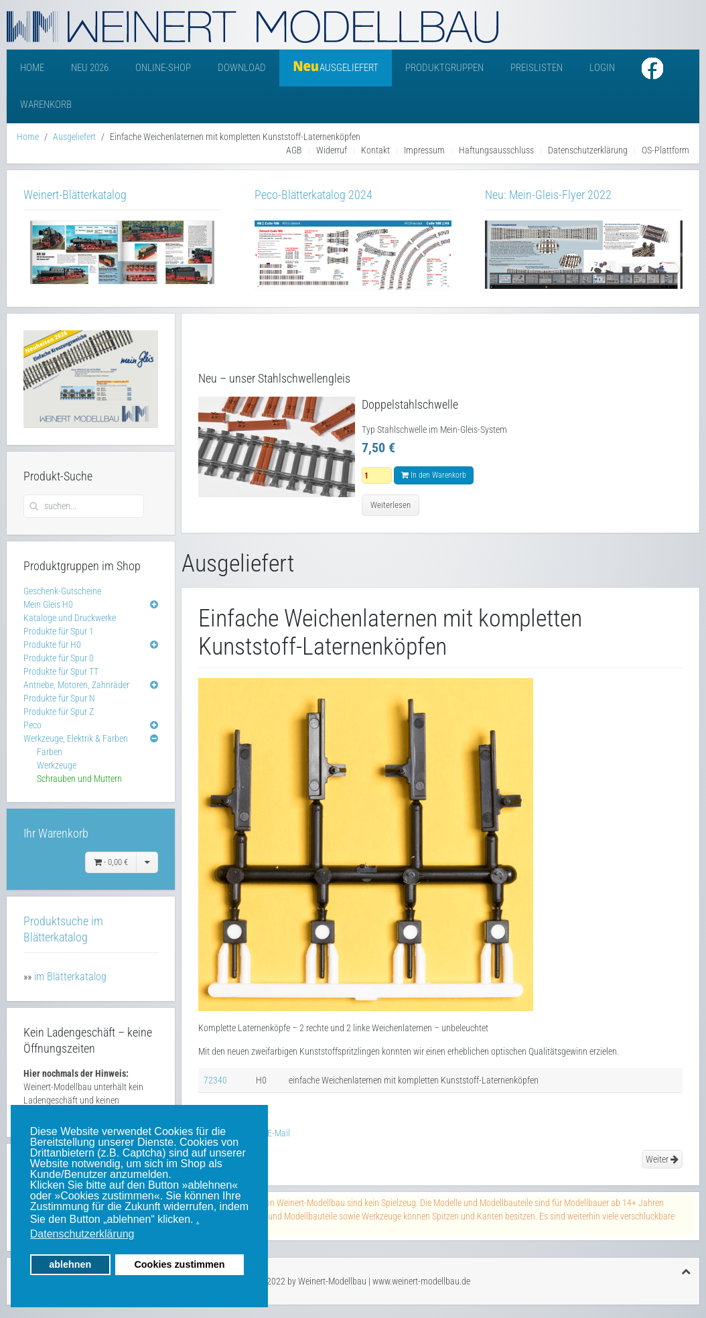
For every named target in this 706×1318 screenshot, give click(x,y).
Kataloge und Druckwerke (69, 617)
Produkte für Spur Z (58, 711)
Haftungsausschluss (496, 150)
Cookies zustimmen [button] (179, 1264)
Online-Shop (163, 68)
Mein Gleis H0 (48, 604)
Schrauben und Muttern (79, 778)
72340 (215, 1080)
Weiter (662, 1159)
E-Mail (272, 1133)
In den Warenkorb (433, 475)
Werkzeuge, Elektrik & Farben (75, 738)
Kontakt (375, 150)
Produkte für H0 (52, 644)
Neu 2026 (90, 68)
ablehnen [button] (70, 1264)
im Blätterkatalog (70, 976)
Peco (32, 725)
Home (32, 68)
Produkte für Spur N (59, 698)
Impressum (424, 150)
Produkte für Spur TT (60, 671)
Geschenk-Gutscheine (62, 591)
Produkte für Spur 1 (58, 631)
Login (602, 68)
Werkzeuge (56, 765)
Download (242, 68)
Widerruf (331, 150)
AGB (294, 150)
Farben (49, 751)
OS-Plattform (665, 150)
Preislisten (536, 68)
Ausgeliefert (74, 136)
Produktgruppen (444, 68)
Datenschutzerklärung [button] (82, 1234)
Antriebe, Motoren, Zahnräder (76, 684)
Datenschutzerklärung (588, 150)
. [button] (197, 1219)
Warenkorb (46, 104)
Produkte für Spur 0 (58, 658)
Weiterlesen (390, 505)
